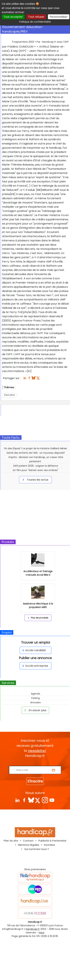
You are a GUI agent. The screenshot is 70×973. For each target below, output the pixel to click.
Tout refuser (36, 17)
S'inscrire (35, 781)
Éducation (9, 394)
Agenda (35, 693)
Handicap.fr (33, 929)
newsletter (37, 750)
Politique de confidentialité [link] (35, 21)
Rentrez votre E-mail (36, 764)
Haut (41, 932)
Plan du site (11, 840)
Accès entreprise (34, 666)
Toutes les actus (34, 480)
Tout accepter (13, 17)
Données (49, 845)
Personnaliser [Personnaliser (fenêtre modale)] (59, 17)
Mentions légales (28, 845)
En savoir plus (34, 710)
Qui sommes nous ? (36, 849)
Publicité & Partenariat (52, 840)
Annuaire (35, 702)
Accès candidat (33, 650)
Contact (28, 840)
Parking (35, 698)
